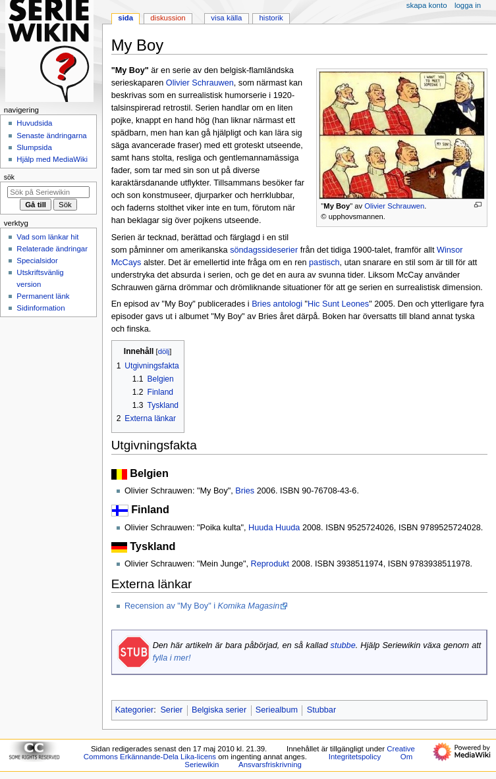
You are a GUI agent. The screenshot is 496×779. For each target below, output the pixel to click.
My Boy (336, 206)
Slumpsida (33, 147)
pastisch (324, 262)
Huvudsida (34, 123)
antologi (287, 304)
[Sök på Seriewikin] (48, 192)
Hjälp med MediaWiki (52, 159)
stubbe (343, 645)
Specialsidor (36, 260)
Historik (271, 18)
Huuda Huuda (274, 527)
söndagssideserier (264, 250)
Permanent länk (42, 296)
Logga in (468, 5)
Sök (9, 177)
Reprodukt (270, 563)
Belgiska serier (219, 710)
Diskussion (167, 18)
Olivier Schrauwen (394, 206)
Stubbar (321, 710)
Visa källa (226, 18)
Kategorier (134, 710)
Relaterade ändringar (52, 249)
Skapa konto (426, 5)
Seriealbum (277, 710)
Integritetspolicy (355, 757)
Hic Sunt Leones (338, 304)
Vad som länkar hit (47, 237)
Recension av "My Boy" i (201, 606)
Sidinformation (40, 308)
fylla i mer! (172, 658)
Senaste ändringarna (51, 135)
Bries (261, 304)
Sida (125, 18)
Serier (171, 710)
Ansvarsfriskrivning (270, 764)
